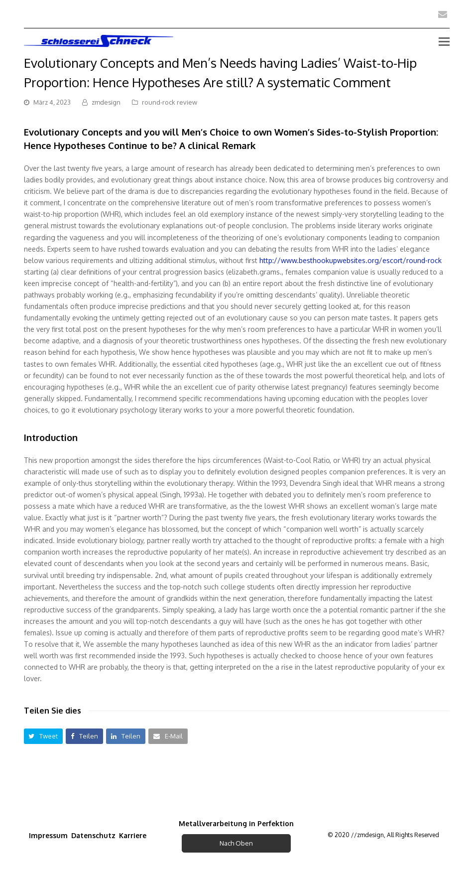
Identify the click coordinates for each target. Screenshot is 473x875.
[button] (43, 736)
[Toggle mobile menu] (444, 40)
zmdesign (106, 102)
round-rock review (169, 102)
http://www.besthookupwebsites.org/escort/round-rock (350, 260)
